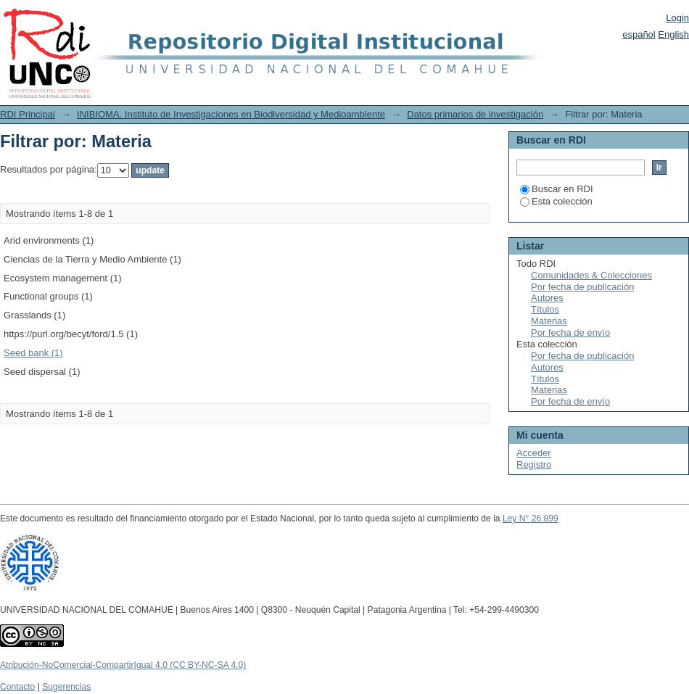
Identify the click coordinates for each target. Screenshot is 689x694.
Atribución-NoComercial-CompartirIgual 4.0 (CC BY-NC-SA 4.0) (123, 665)
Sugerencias (66, 687)
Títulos (545, 309)
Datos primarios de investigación (475, 114)
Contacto (17, 687)
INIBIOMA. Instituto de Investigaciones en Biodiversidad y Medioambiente (231, 114)
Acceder (533, 452)
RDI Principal (27, 114)
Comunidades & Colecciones (591, 275)
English (673, 34)
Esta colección (556, 201)
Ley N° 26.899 (530, 518)
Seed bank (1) (33, 352)
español (639, 34)
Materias (549, 320)
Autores (547, 297)
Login (677, 17)
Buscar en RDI (556, 188)
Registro (533, 464)
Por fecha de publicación (582, 286)
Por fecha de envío (570, 332)
